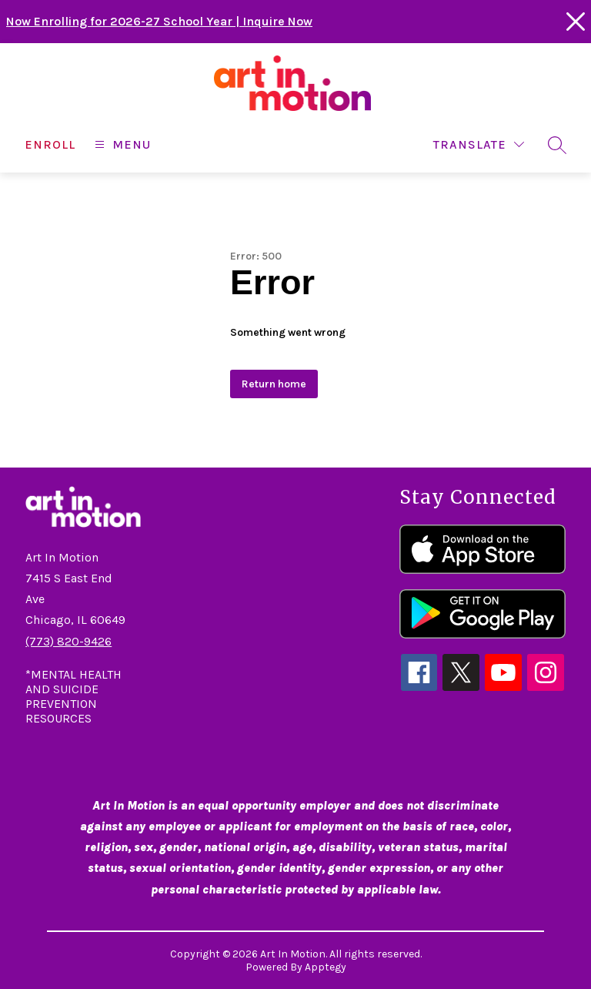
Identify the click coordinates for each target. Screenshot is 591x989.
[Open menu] (121, 144)
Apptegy (325, 967)
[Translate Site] (478, 144)
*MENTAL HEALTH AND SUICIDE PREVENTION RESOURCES (73, 696)
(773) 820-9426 (68, 641)
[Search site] (557, 145)
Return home (274, 384)
